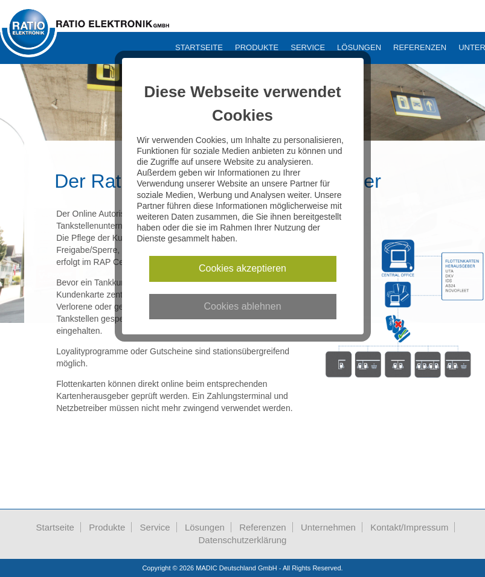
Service (308, 47)
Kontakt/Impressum (409, 527)
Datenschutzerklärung (243, 540)
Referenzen (419, 47)
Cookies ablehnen (242, 306)
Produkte (256, 47)
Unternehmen (328, 527)
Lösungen (359, 47)
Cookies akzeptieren (242, 268)
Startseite (199, 47)
